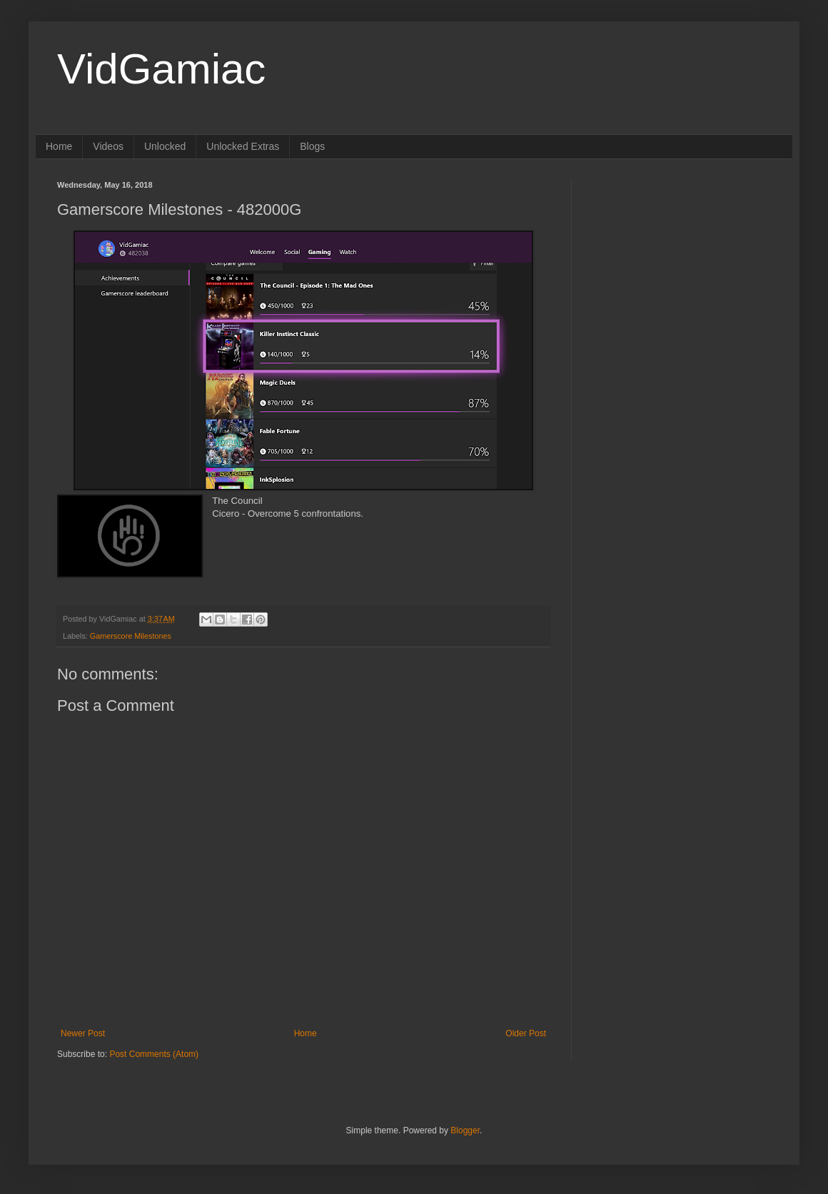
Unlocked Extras (242, 146)
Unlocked (165, 146)
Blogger (465, 1130)
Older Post (525, 1033)
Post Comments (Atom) (153, 1054)
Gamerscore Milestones (130, 636)
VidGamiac (161, 69)
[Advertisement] (681, 270)
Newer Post (83, 1033)
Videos (108, 146)
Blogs (312, 146)
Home (59, 146)
